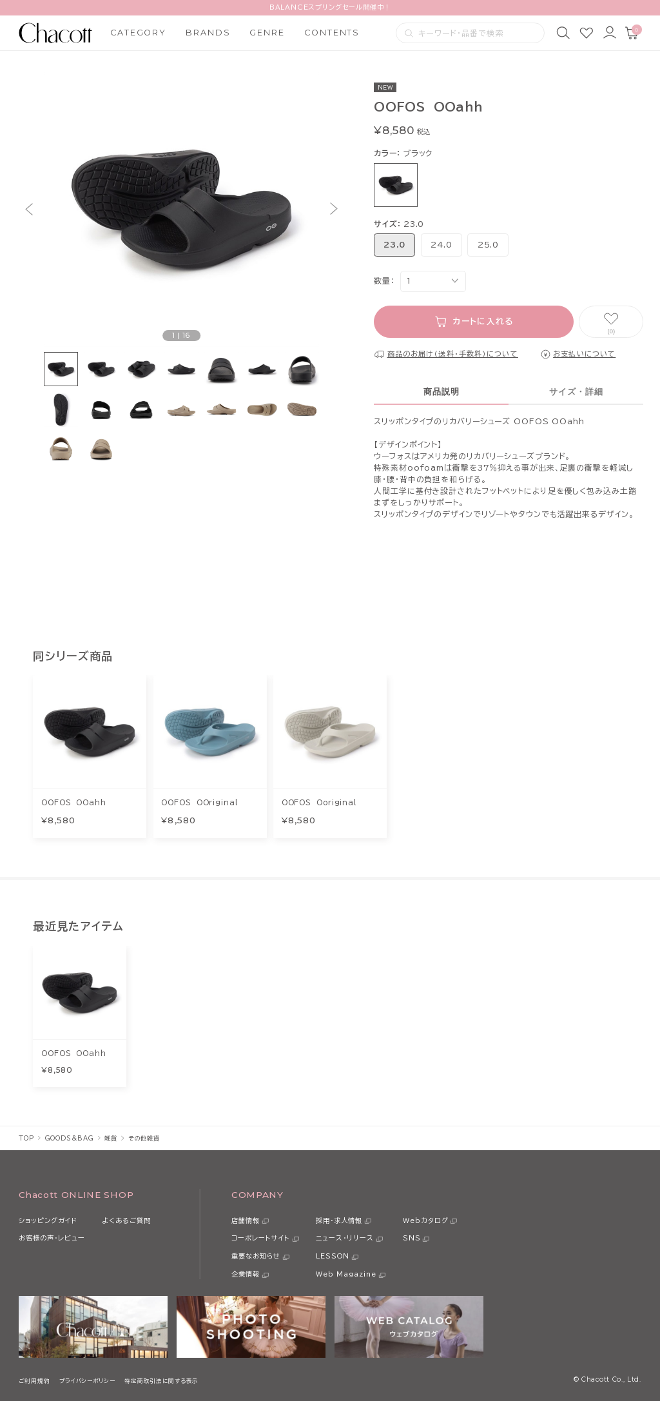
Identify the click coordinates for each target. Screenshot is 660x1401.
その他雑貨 (144, 1138)
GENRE (267, 32)
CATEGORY (138, 32)
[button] (29, 209)
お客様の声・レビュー (52, 1238)
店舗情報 (245, 1220)
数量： (384, 280)
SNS (412, 1238)
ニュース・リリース (345, 1238)
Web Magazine (346, 1274)
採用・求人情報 (339, 1220)
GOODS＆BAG (69, 1138)
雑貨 (110, 1138)
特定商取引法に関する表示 (161, 1381)
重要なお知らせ (255, 1256)
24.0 (441, 244)
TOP (26, 1138)
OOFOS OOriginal (199, 802)
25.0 (488, 244)
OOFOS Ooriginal (319, 802)
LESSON (332, 1256)
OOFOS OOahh (73, 802)
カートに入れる (483, 321)
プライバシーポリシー (87, 1381)
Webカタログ (426, 1220)
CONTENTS (332, 32)
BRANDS (208, 32)
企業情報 (245, 1274)
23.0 (394, 244)
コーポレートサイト (260, 1238)
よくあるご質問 (126, 1220)
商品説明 (441, 392)
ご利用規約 (34, 1381)
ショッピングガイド (48, 1220)
